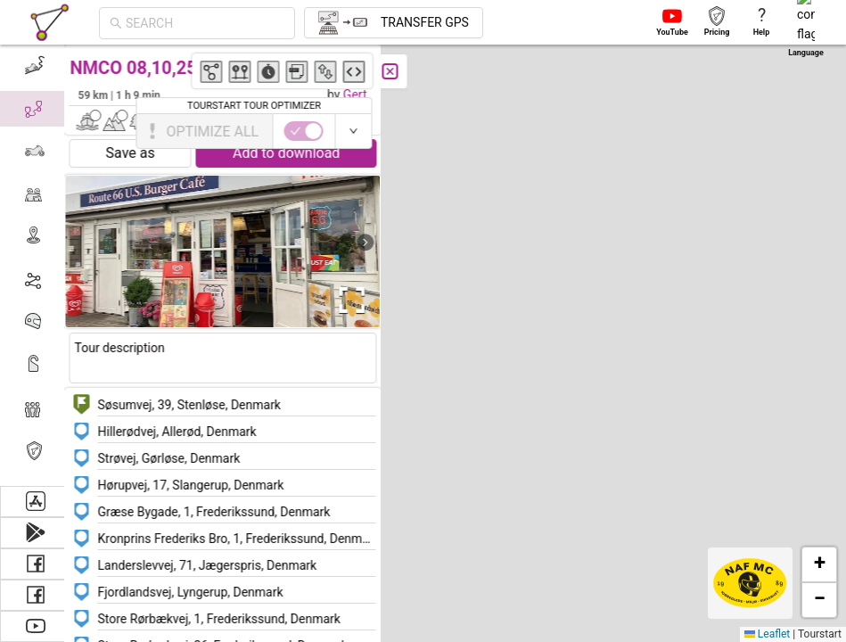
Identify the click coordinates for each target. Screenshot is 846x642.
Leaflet (767, 634)
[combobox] (205, 23)
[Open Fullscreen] (355, 300)
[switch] (768, 131)
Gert (361, 94)
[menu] (35, 265)
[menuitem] (35, 66)
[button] (705, 462)
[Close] (397, 71)
